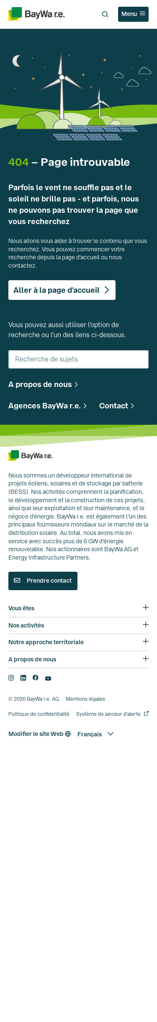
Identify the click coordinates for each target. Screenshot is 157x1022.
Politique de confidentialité (38, 718)
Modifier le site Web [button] (39, 738)
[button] (44, 384)
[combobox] (78, 359)
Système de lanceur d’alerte (108, 718)
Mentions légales (85, 703)
